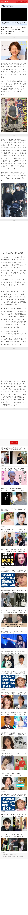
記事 (17, 1)
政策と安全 (10, 912)
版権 (22, 912)
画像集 (21, 1)
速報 (25, 1)
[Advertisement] (14, 53)
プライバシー (18, 912)
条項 (14, 912)
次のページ (14, 499)
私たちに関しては (4, 912)
